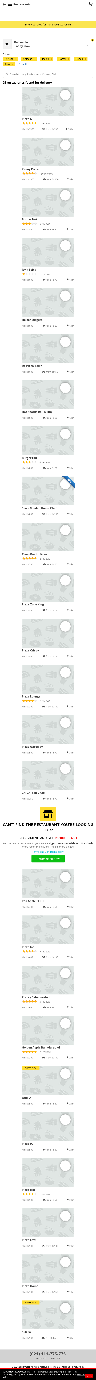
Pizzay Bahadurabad (36, 997)
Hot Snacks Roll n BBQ (37, 412)
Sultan (26, 1332)
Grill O (26, 1098)
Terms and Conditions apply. (48, 851)
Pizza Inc (28, 947)
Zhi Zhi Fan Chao (33, 793)
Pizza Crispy (30, 650)
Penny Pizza (30, 169)
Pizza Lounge (31, 696)
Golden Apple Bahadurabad (41, 1047)
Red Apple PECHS (33, 901)
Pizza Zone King (33, 604)
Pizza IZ (27, 119)
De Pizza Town (32, 366)
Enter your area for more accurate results (48, 24)
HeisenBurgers (32, 320)
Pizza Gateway (32, 747)
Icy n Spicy (29, 270)
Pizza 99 (27, 1144)
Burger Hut (29, 219)
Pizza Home (30, 1286)
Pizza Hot (28, 1190)
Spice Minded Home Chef (39, 508)
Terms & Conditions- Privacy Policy (67, 1366)
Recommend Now (48, 859)
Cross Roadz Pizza (34, 554)
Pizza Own (29, 1240)
